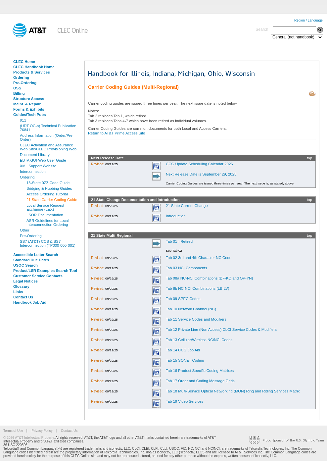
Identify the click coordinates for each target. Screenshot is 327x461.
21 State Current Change (187, 206)
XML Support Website (38, 166)
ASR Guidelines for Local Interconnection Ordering (47, 223)
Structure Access (28, 99)
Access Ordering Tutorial (47, 194)
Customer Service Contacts (38, 276)
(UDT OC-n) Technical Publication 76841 (48, 128)
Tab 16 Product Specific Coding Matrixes (200, 371)
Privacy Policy (41, 431)
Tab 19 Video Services (184, 401)
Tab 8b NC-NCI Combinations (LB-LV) (197, 288)
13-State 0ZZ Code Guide (48, 183)
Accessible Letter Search (35, 255)
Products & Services (31, 72)
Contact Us (23, 297)
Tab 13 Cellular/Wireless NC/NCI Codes (199, 340)
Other (24, 230)
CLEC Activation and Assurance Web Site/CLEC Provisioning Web (48, 147)
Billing (19, 93)
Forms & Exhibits (28, 109)
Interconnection (33, 172)
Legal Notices (25, 281)
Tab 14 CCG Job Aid (183, 350)
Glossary (21, 286)
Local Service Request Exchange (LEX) (45, 207)
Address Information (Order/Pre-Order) (47, 137)
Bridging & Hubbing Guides (49, 188)
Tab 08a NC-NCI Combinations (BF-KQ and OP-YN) (209, 278)
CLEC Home (24, 62)
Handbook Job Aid (29, 302)
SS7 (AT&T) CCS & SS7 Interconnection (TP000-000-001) (47, 243)
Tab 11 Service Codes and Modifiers (196, 319)
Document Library (35, 155)
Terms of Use (13, 431)
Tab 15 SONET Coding (185, 360)
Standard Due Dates (31, 260)
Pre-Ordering (24, 83)
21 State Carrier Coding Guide (51, 200)
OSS (17, 88)
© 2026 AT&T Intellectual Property (28, 437)
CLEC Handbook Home (34, 67)
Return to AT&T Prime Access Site (116, 133)
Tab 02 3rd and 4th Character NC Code (198, 258)
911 (23, 120)
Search (262, 29)
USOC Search (25, 265)
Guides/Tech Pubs (29, 115)
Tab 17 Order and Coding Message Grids (200, 381)
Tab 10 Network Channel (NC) (191, 309)
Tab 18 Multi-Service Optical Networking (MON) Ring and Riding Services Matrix (233, 391)
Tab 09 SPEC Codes (183, 299)
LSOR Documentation (44, 215)
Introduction (176, 216)
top (309, 158)
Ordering (21, 77)
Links (18, 292)
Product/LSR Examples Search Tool (45, 271)
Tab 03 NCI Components (186, 268)
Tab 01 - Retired (179, 241)
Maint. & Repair (27, 104)
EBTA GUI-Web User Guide (43, 160)
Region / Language (308, 20)
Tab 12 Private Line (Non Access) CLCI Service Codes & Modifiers (221, 330)
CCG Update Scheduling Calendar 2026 (199, 164)
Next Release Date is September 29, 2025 (201, 174)
